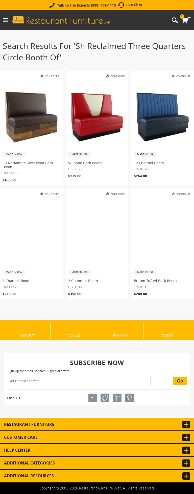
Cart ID (167, 335)
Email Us (120, 335)
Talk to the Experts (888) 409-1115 (86, 5)
